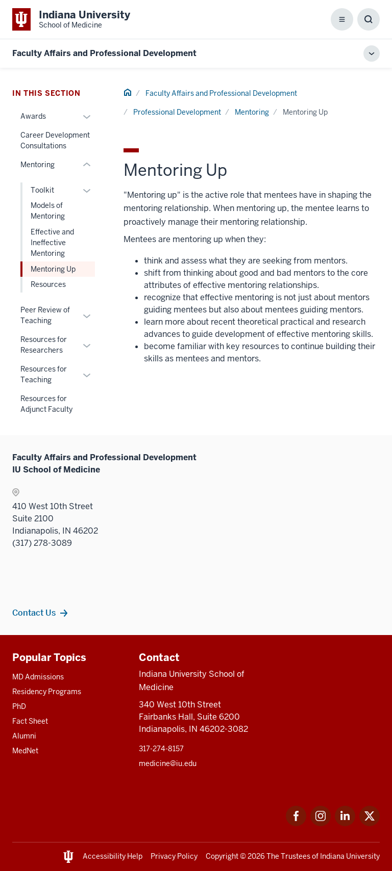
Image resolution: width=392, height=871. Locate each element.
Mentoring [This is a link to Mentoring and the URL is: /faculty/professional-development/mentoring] (252, 112)
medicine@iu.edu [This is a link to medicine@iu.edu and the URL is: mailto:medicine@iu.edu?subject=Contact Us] (168, 763)
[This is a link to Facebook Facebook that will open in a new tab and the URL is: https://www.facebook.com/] (296, 823)
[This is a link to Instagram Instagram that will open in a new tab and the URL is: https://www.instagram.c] (320, 823)
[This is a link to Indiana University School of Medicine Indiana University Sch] (71, 19)
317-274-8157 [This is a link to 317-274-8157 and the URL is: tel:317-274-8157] (161, 748)
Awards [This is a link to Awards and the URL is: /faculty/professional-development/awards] (33, 116)
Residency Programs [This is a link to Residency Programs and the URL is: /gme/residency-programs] (46, 691)
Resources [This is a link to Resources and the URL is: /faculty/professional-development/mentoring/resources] (48, 284)
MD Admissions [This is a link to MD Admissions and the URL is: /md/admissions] (38, 676)
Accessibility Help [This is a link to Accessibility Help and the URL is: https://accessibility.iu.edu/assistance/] (112, 856)
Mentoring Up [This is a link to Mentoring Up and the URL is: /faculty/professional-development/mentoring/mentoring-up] (53, 269)
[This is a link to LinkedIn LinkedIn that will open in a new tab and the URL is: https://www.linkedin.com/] (345, 823)
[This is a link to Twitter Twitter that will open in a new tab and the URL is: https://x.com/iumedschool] (369, 823)
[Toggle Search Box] (368, 19)
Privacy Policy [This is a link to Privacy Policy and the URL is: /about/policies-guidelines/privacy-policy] (174, 856)
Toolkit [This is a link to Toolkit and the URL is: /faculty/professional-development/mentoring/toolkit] (42, 190)
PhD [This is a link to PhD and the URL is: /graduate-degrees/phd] (19, 706)
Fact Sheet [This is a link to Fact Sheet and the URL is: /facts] (30, 721)
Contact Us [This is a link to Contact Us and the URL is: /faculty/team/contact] (34, 613)
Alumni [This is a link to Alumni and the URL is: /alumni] (24, 736)
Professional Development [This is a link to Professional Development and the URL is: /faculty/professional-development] (177, 112)
